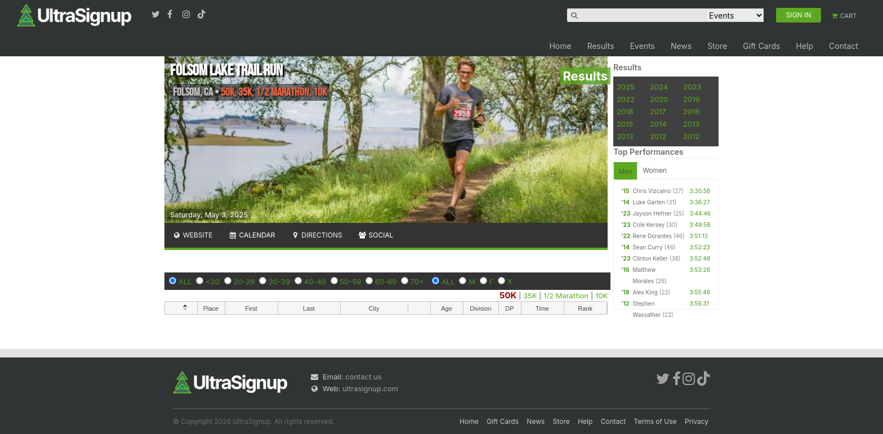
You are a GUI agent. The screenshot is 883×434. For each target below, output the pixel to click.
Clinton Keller (650, 258)
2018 (625, 111)
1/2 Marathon (565, 295)
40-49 (315, 281)
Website (192, 235)
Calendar (252, 235)
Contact (843, 46)
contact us (363, 376)
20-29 (244, 281)
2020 (659, 99)
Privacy (696, 421)
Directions (316, 235)
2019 (691, 99)
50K (508, 295)
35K (530, 295)
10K (601, 295)
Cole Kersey (648, 224)
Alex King (645, 292)
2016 (691, 111)
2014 (658, 123)
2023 (692, 86)
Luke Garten (648, 202)
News (681, 46)
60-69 (385, 281)
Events (642, 46)
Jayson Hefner (651, 213)
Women (655, 170)
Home (560, 46)
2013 (691, 123)
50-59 (351, 281)
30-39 (279, 281)
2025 (626, 86)
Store (717, 46)
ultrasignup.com (370, 388)
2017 (658, 111)
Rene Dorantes (651, 235)
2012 (658, 136)
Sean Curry (647, 247)
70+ (417, 281)
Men (625, 171)
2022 (626, 99)
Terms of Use (655, 421)
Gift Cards (761, 46)
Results (600, 46)
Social (376, 235)
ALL (185, 281)
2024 (659, 86)
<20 (213, 281)
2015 (625, 123)
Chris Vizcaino (651, 190)
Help (804, 46)
